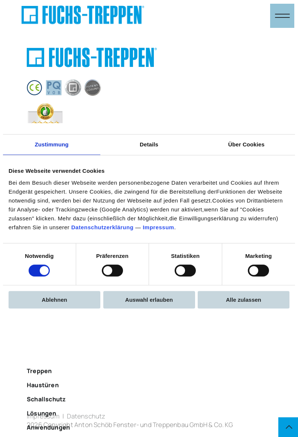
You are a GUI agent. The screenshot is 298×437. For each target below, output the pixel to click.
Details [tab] (149, 144)
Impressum (158, 227)
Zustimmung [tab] (52, 144)
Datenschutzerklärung (102, 227)
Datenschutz (86, 418)
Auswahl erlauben (149, 300)
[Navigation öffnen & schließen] (282, 16)
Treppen (39, 386)
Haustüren (43, 400)
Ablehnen (54, 300)
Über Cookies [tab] (246, 144)
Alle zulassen (243, 300)
